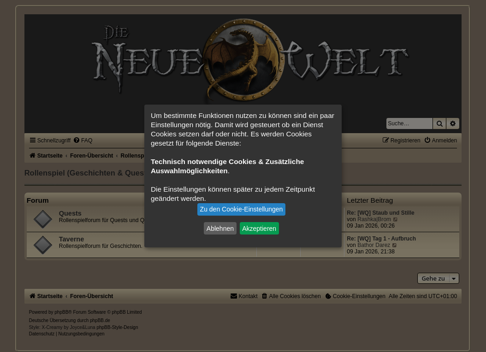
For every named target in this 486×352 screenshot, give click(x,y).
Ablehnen (220, 228)
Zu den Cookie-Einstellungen (241, 209)
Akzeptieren (259, 228)
